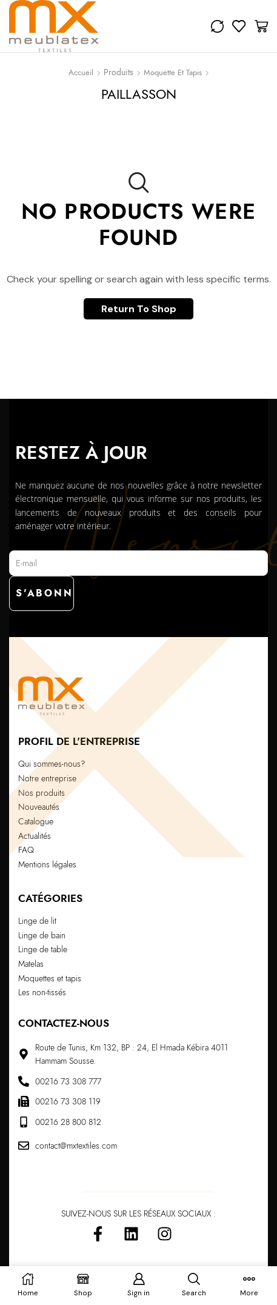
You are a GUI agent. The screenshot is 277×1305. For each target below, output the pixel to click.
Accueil (80, 72)
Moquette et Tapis (173, 72)
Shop (118, 74)
